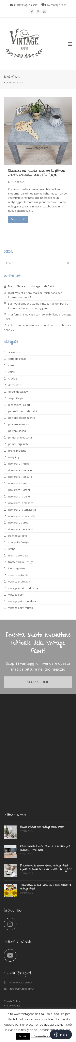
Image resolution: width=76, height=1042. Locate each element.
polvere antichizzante (21, 418)
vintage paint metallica (22, 601)
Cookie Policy (12, 1001)
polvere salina (17, 431)
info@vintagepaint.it (25, 5)
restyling (13, 457)
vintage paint (16, 594)
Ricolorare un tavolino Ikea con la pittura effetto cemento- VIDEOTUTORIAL (36, 173)
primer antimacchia (20, 437)
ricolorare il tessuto (20, 476)
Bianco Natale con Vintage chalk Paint (31, 286)
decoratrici (14, 385)
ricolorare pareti (18, 522)
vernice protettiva (19, 581)
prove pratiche (17, 450)
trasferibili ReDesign (20, 562)
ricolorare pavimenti (20, 529)
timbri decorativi (18, 555)
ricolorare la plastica (20, 503)
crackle (12, 378)
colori (11, 372)
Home (7, 82)
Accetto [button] (23, 1036)
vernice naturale (18, 575)
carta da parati (17, 359)
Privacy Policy (12, 1005)
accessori (14, 352)
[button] (70, 44)
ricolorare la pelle (19, 496)
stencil (12, 549)
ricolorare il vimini (19, 490)
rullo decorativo (18, 535)
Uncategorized (17, 568)
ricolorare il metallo (20, 470)
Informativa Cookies (46, 1036)
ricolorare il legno (19, 463)
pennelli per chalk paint (22, 411)
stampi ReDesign (18, 542)
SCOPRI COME (38, 682)
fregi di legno (16, 398)
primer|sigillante (18, 444)
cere (11, 365)
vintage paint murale (21, 608)
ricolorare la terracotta (22, 509)
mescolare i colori (19, 405)
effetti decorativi (18, 391)
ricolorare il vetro (18, 483)
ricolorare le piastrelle (21, 516)
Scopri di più (18, 219)
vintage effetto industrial (23, 588)
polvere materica (18, 424)
